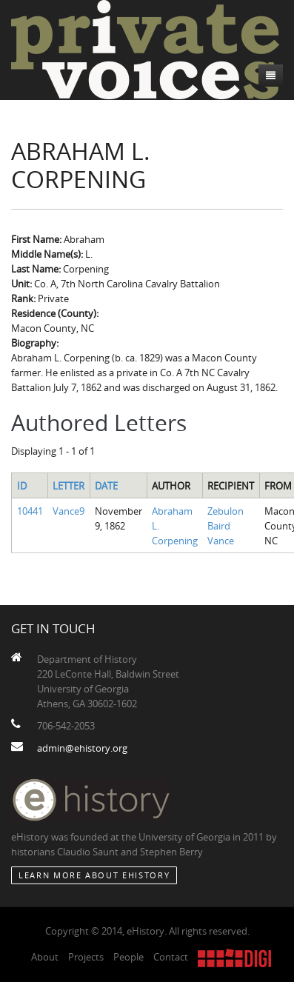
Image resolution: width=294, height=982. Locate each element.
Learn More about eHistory (94, 875)
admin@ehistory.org (82, 748)
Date (106, 485)
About (45, 956)
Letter (68, 485)
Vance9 (68, 511)
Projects (86, 956)
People (128, 956)
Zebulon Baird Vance (225, 525)
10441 (30, 511)
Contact (170, 956)
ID (22, 485)
